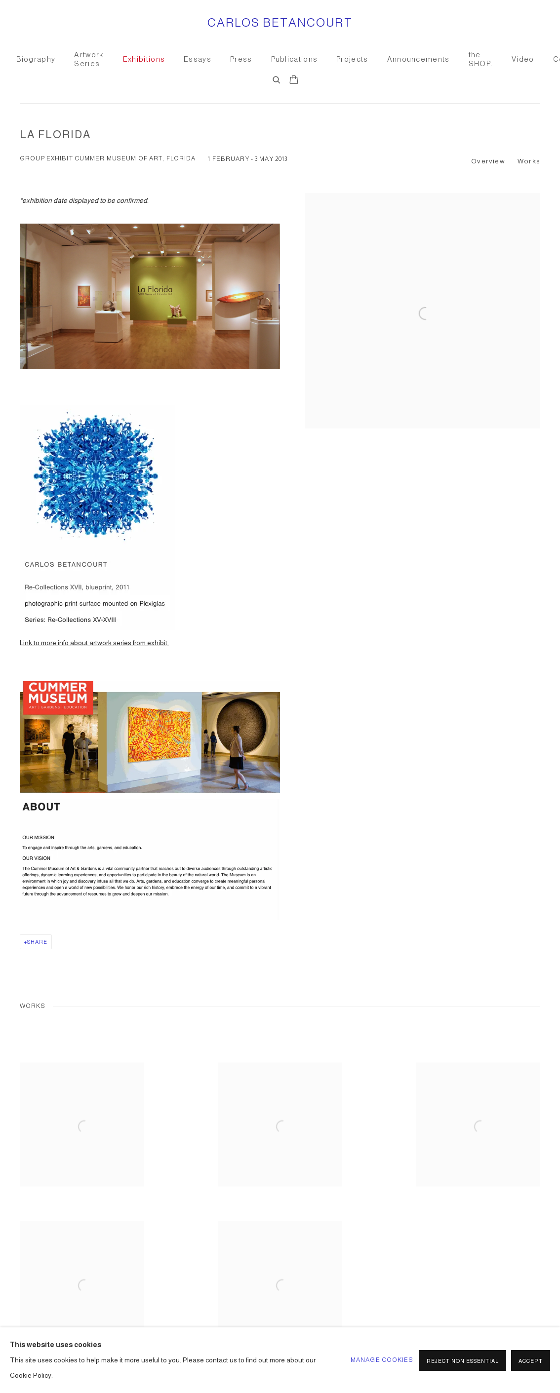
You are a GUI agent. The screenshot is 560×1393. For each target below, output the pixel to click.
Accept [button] (531, 1361)
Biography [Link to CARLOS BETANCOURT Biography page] (36, 59)
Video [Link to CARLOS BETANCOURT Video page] (523, 59)
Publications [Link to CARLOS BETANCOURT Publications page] (294, 59)
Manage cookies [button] (382, 1359)
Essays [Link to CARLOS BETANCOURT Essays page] (197, 59)
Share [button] (37, 942)
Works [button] (529, 161)
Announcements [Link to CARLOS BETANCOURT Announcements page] (418, 59)
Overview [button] (488, 161)
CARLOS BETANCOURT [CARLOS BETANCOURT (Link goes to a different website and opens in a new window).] (280, 22)
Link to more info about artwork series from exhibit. (94, 643)
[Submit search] (277, 78)
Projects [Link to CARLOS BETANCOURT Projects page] (352, 59)
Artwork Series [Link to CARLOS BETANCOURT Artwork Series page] (89, 59)
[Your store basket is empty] (294, 80)
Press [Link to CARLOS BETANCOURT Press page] (241, 59)
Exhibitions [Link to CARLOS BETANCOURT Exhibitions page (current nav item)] (144, 59)
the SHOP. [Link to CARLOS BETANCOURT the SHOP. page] (481, 59)
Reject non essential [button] (463, 1361)
